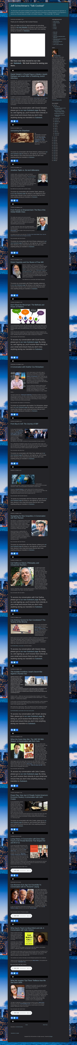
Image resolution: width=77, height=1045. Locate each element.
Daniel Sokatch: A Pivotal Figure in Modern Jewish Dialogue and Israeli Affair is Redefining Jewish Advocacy (29, 76)
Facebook (55, 35)
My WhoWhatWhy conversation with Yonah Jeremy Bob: (22, 710)
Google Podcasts (56, 22)
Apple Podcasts (56, 21)
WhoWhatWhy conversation (18, 645)
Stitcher (54, 25)
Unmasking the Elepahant (20, 131)
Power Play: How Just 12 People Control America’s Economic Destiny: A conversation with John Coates (29, 797)
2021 (54, 138)
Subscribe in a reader (15, 1033)
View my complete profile (57, 100)
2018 (54, 143)
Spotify (54, 24)
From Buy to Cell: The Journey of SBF (24, 424)
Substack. (39, 117)
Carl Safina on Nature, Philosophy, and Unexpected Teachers (25, 564)
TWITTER (55, 33)
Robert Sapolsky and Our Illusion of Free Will (27, 262)
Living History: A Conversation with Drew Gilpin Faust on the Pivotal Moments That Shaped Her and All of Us (28, 841)
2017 (54, 145)
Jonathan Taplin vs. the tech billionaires (25, 170)
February (56, 133)
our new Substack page (29, 110)
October (56, 119)
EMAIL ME (55, 32)
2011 (54, 155)
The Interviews (56, 42)
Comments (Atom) (19, 1026)
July (55, 124)
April (55, 129)
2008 (54, 160)
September (56, 121)
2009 (54, 158)
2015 (54, 148)
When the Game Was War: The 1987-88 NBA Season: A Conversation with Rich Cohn (27, 740)
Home (26, 1024)
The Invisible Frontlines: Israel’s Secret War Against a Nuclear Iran (26, 673)
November (56, 118)
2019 (54, 142)
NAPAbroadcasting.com (57, 41)
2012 (54, 153)
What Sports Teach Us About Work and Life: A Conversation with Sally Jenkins (27, 929)
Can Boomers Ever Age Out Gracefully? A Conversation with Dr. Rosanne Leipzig (26, 886)
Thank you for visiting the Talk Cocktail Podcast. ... (60, 109)
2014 (54, 150)
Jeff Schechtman (57, 55)
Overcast (55, 27)
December (56, 106)
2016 (54, 147)
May (55, 128)
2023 (54, 105)
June (55, 126)
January (56, 134)
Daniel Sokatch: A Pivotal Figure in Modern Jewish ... (60, 111)
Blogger (51, 1036)
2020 (54, 140)
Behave (24, 268)
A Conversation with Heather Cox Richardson (27, 367)
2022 (54, 137)
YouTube (55, 28)
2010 (54, 157)
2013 (54, 152)
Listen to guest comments (58, 44)
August (55, 123)
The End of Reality (32, 176)
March (55, 131)
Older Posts (45, 1024)
